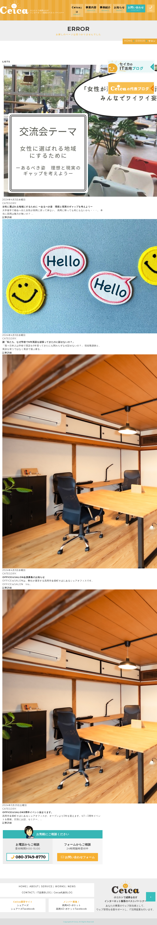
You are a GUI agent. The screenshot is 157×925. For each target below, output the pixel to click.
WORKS (60, 886)
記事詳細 (7, 217)
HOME (128, 40)
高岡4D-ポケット (71, 905)
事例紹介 (105, 9)
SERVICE (46, 886)
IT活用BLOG (44, 892)
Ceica (77, 11)
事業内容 (91, 9)
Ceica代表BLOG (63, 892)
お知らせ (119, 9)
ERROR (140, 40)
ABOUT (34, 886)
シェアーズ (23, 905)
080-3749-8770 (28, 857)
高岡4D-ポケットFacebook (71, 908)
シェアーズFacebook (23, 908)
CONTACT (28, 892)
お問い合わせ (135, 8)
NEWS (72, 886)
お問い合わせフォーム (77, 857)
